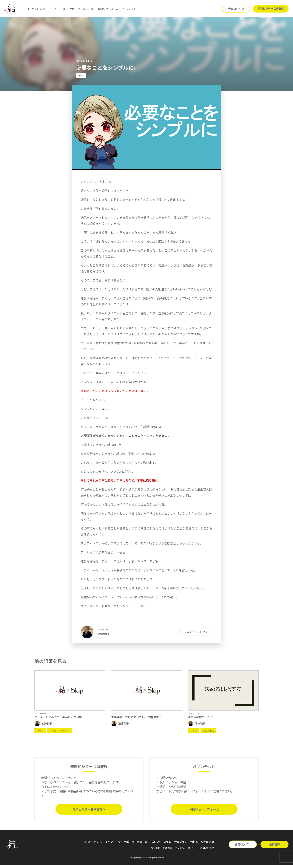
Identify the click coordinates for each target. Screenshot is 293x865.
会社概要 (155, 847)
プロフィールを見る (196, 632)
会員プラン (129, 9)
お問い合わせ (207, 847)
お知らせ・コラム (108, 9)
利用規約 (167, 847)
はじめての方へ (36, 9)
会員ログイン (236, 8)
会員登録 (274, 844)
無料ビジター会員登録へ (89, 809)
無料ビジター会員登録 (271, 8)
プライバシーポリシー (186, 847)
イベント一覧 (57, 9)
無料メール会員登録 (202, 842)
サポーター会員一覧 (81, 9)
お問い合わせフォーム (204, 809)
